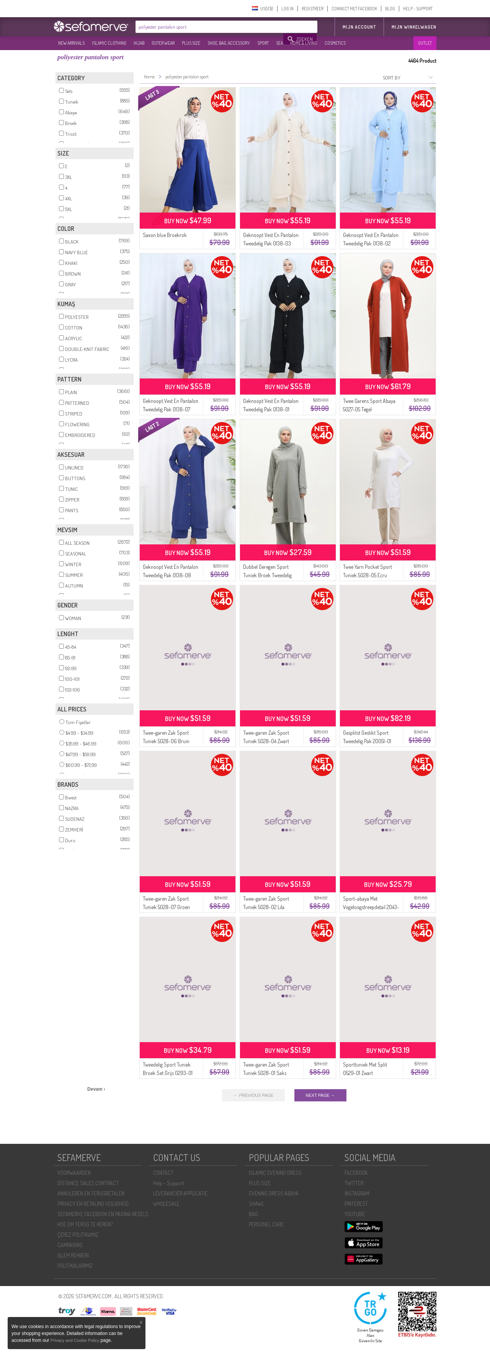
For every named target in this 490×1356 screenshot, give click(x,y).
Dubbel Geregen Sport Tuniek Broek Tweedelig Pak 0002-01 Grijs (267, 575)
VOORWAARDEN (74, 1172)
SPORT (263, 43)
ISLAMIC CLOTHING (109, 43)
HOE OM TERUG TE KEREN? (85, 1224)
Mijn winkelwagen (414, 27)
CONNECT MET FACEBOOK (354, 8)
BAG (253, 1214)
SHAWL (256, 1203)
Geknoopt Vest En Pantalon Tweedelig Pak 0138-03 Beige (271, 243)
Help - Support (168, 1183)
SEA (279, 43)
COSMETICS (335, 43)
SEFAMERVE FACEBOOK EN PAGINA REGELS (103, 1214)
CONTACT (163, 1172)
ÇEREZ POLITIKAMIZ (77, 1234)
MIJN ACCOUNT (359, 27)
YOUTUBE (355, 1214)
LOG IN (287, 8)
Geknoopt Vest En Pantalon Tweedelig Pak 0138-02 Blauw (371, 243)
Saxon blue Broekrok (165, 235)
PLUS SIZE (191, 43)
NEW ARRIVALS (71, 43)
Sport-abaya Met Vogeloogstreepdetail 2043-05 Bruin (371, 907)
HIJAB (139, 43)
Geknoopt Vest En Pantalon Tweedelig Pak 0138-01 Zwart (271, 409)
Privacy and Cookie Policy (75, 1340)
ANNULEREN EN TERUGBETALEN (90, 1193)
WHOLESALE (166, 1203)
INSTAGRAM (357, 1193)
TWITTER (354, 1183)
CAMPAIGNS (70, 1245)
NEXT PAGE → (320, 1095)
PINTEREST (356, 1203)
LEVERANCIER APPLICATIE (180, 1193)
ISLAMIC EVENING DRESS (275, 1172)
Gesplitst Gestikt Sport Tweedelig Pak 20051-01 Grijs (367, 741)
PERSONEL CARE (266, 1224)
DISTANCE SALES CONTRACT (88, 1183)
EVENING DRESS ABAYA (274, 1193)
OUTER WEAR (163, 43)
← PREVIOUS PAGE (253, 1095)
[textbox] (210, 27)
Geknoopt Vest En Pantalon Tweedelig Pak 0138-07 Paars (170, 409)
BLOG (390, 8)
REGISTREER (312, 8)
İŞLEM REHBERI (73, 1255)
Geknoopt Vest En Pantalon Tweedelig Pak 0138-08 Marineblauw (170, 575)
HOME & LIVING (303, 43)
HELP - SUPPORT (418, 8)
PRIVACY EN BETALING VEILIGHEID (93, 1203)
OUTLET (425, 43)
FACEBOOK (356, 1172)
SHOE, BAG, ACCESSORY (228, 43)
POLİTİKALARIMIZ (75, 1265)
